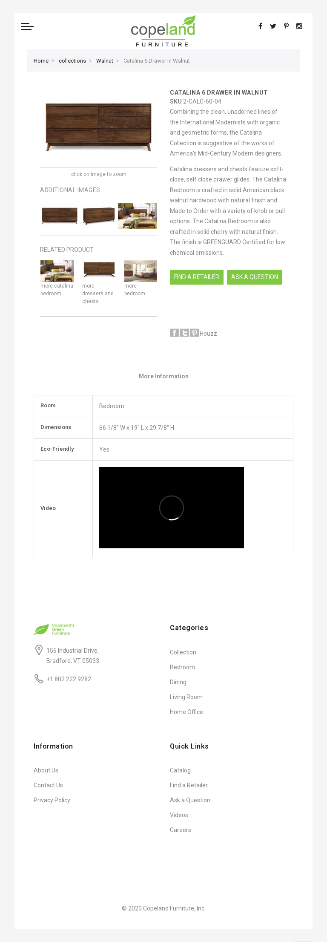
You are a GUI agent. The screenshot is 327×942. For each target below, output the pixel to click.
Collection (183, 652)
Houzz (208, 333)
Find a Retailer (196, 277)
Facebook (174, 332)
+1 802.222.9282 (68, 679)
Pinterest (194, 332)
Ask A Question (254, 277)
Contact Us (48, 785)
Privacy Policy (52, 800)
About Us (46, 770)
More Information (164, 376)
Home (41, 61)
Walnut (104, 61)
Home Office (186, 712)
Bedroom (182, 667)
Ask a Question (190, 800)
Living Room (186, 697)
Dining (178, 682)
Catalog (180, 770)
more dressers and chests (98, 293)
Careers (180, 830)
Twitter (184, 332)
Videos (179, 815)
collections (72, 61)
